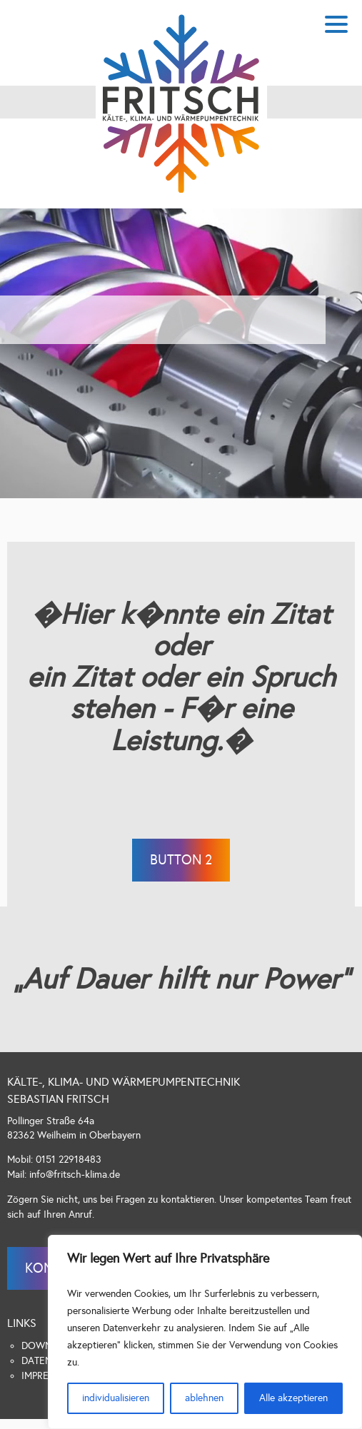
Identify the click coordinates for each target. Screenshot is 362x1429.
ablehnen (204, 1398)
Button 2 (181, 860)
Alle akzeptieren (293, 1398)
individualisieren (115, 1398)
